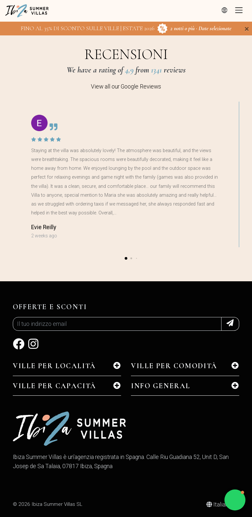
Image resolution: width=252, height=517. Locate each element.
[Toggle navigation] (239, 11)
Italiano (219, 504)
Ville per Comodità (174, 366)
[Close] (247, 29)
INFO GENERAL (160, 386)
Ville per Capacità (54, 386)
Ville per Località (54, 366)
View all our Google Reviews (126, 86)
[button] (126, 258)
